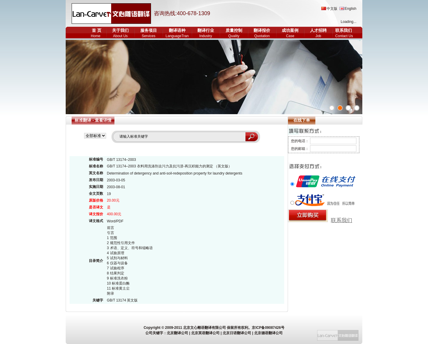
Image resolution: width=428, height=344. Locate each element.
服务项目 (148, 30)
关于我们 (120, 30)
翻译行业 (205, 30)
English (350, 9)
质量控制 (234, 30)
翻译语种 (177, 30)
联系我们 (343, 30)
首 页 (96, 30)
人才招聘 (318, 30)
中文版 (332, 9)
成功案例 (290, 30)
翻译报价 (262, 30)
